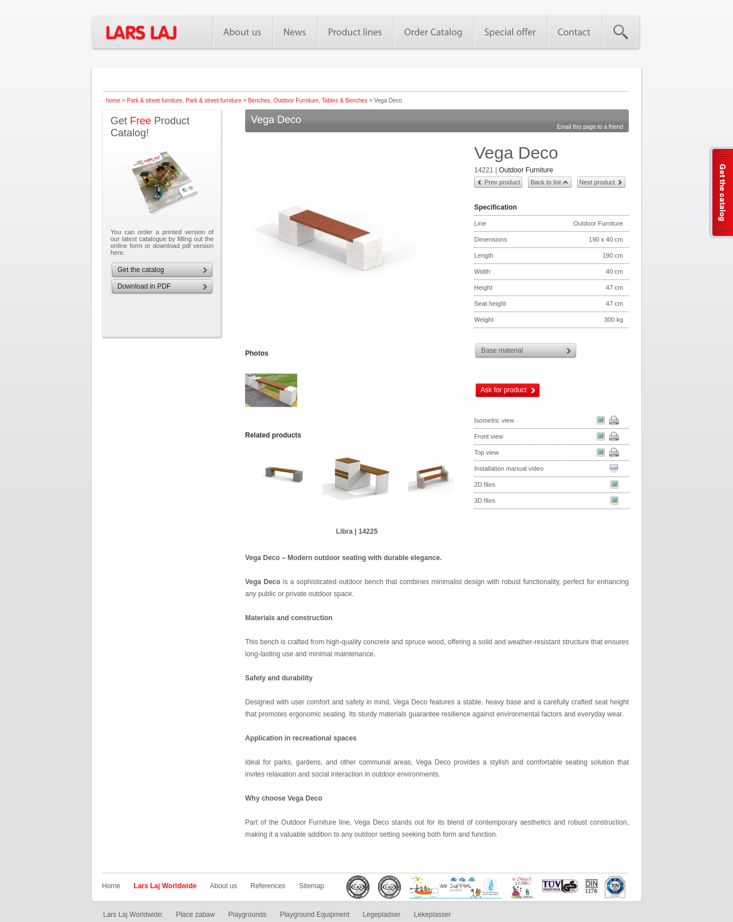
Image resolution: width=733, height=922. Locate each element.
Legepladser (381, 915)
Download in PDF (144, 286)
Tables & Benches (345, 100)
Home (111, 886)
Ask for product (503, 390)
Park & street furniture (154, 100)
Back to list (545, 182)
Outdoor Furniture (295, 100)
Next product (597, 182)
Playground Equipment (314, 915)
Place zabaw (195, 915)
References (267, 886)
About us (223, 886)
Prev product (502, 182)
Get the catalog (140, 270)
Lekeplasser (432, 915)
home (113, 100)
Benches (259, 100)
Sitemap (311, 886)
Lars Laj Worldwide (164, 886)
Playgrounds (247, 915)
